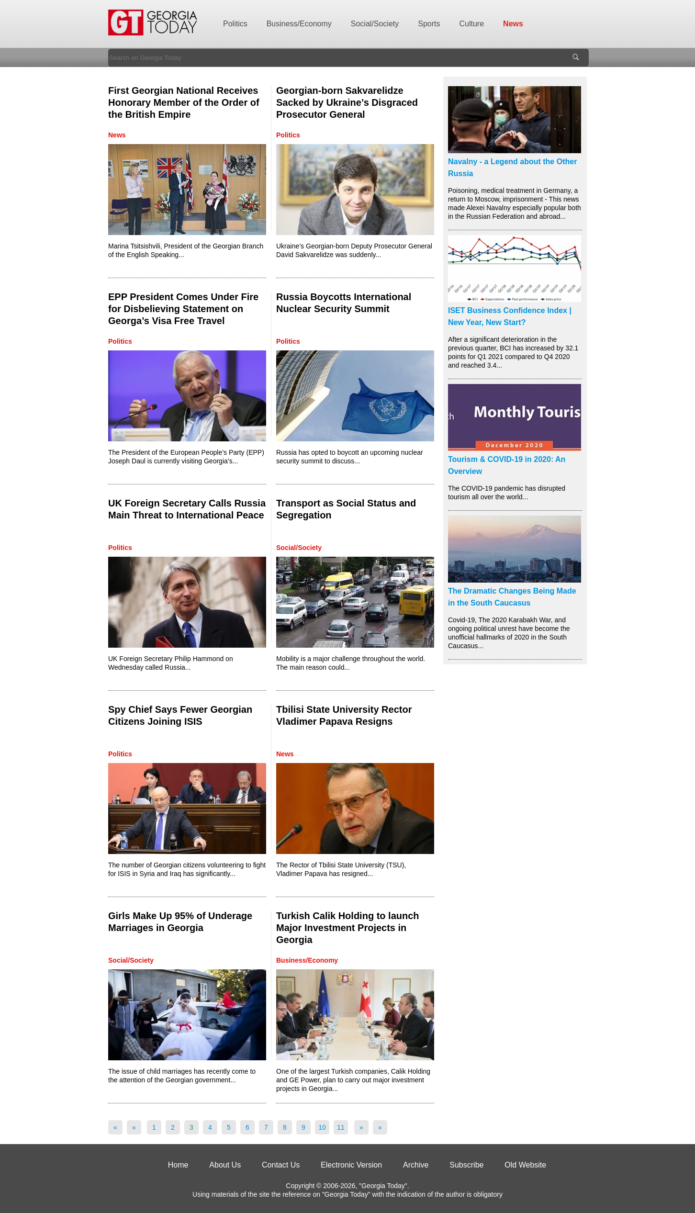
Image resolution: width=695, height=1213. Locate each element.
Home (178, 1165)
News (513, 24)
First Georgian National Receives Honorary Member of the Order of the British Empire (183, 102)
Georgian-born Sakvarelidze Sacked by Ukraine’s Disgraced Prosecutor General (347, 102)
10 (322, 1127)
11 (341, 1127)
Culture (472, 24)
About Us (225, 1165)
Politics (235, 24)
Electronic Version (351, 1165)
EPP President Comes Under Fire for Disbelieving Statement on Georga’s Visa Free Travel (183, 309)
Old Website (525, 1165)
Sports (429, 24)
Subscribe (466, 1165)
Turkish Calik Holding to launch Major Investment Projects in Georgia (347, 927)
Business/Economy (299, 24)
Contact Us (281, 1165)
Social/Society (375, 24)
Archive (415, 1165)
